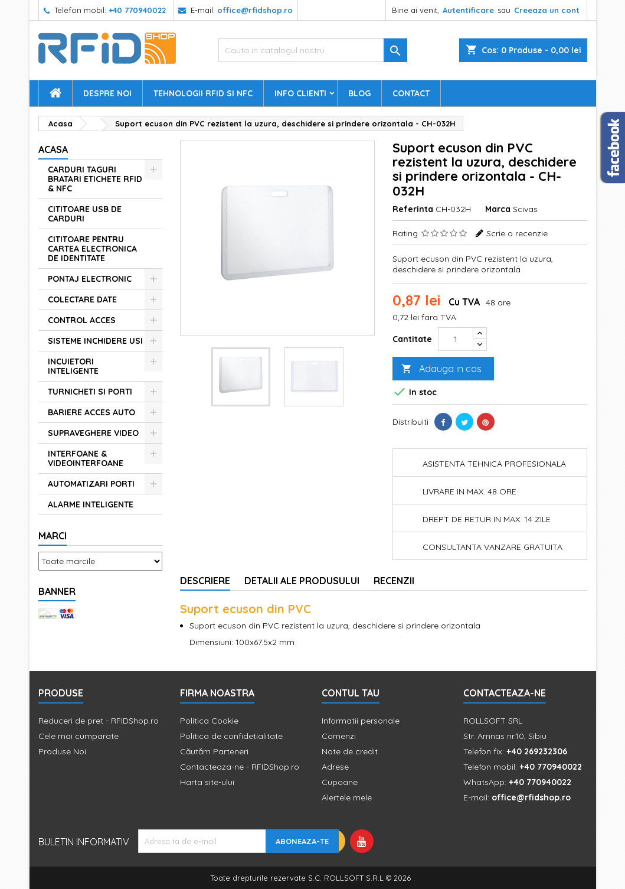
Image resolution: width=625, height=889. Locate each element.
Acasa (53, 149)
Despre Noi (107, 93)
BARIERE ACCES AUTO (91, 412)
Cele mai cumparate (78, 736)
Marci (52, 536)
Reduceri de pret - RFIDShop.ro (98, 720)
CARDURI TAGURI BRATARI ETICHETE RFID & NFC (95, 179)
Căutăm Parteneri (214, 751)
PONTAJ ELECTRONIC (90, 278)
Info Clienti (300, 93)
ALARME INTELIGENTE (90, 504)
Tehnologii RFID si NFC (203, 93)
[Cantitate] (455, 339)
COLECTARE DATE (82, 299)
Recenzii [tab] (394, 581)
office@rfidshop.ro (255, 10)
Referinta (412, 209)
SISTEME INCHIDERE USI (95, 341)
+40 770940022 (137, 10)
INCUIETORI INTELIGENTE (73, 366)
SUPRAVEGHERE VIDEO (93, 433)
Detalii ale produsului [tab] (301, 581)
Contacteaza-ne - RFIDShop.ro (239, 766)
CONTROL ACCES (82, 320)
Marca (498, 209)
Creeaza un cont (547, 10)
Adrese (335, 766)
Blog (359, 93)
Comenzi (339, 736)
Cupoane (340, 782)
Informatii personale (361, 720)
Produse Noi (62, 751)
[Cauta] (312, 50)
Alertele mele (347, 797)
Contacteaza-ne (504, 693)
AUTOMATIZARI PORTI (91, 483)
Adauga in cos (441, 369)
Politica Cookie (209, 720)
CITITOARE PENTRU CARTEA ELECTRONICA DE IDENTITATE (92, 248)
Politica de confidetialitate (231, 736)
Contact (411, 93)
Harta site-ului (207, 782)
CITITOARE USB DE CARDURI (85, 214)
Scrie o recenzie (517, 233)
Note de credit (350, 751)
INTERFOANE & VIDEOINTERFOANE (85, 458)
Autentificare (468, 10)
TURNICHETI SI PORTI (90, 391)
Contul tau (350, 693)
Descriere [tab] (205, 581)
